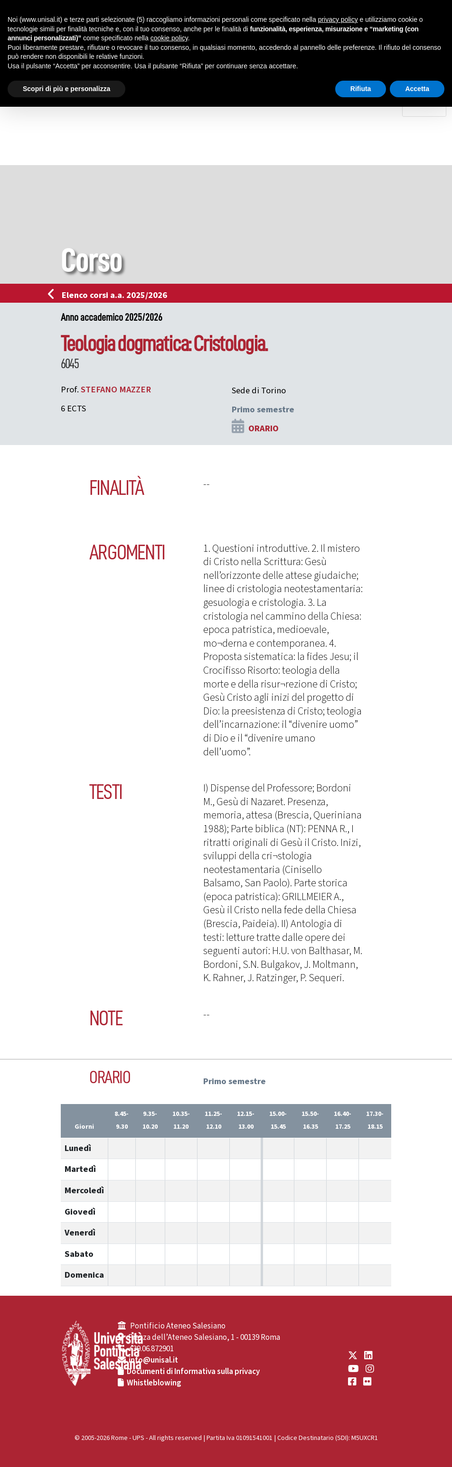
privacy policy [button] (338, 19)
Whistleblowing (154, 1383)
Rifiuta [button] (360, 89)
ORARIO (263, 428)
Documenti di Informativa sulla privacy (193, 1371)
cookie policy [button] (169, 38)
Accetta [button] (417, 89)
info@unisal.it (153, 1360)
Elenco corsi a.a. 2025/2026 (110, 295)
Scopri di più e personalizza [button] (66, 89)
